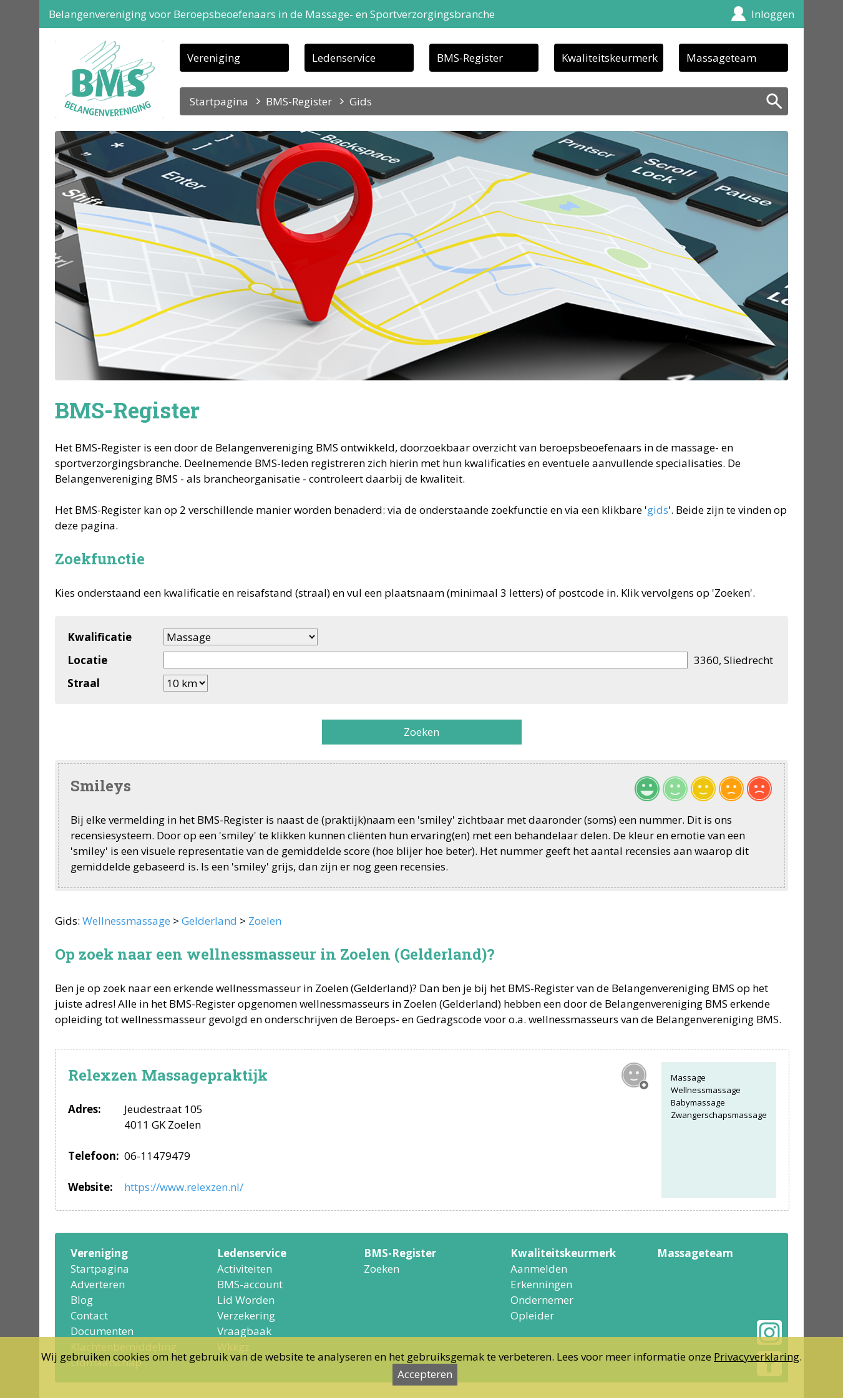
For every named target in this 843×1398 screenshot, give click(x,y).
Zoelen (264, 921)
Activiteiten (244, 1268)
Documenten (102, 1331)
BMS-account (250, 1284)
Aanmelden (538, 1268)
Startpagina (219, 101)
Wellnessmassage (126, 921)
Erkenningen (541, 1284)
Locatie (87, 660)
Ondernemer (541, 1300)
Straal (83, 683)
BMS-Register (470, 58)
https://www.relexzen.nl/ (183, 1187)
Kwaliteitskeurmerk (610, 58)
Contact (89, 1315)
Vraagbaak (244, 1331)
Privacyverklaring (756, 1356)
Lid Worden (246, 1300)
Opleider (532, 1315)
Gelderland (209, 921)
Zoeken (421, 732)
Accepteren (424, 1374)
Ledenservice (344, 58)
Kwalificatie (99, 637)
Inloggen (772, 14)
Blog (82, 1300)
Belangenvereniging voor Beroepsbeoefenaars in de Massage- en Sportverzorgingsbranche (272, 14)
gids (657, 510)
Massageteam (721, 58)
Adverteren (98, 1284)
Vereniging (213, 58)
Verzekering (246, 1315)
